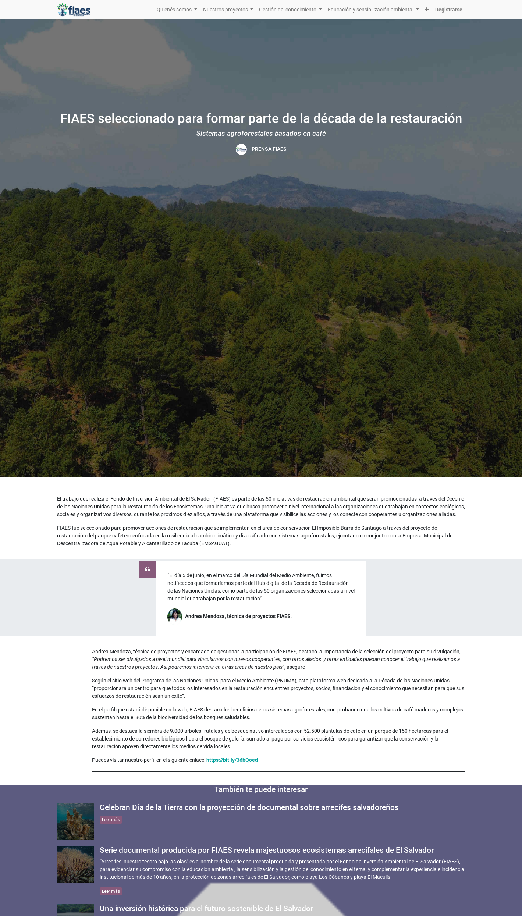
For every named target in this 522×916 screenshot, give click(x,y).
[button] (427, 10)
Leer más (111, 819)
